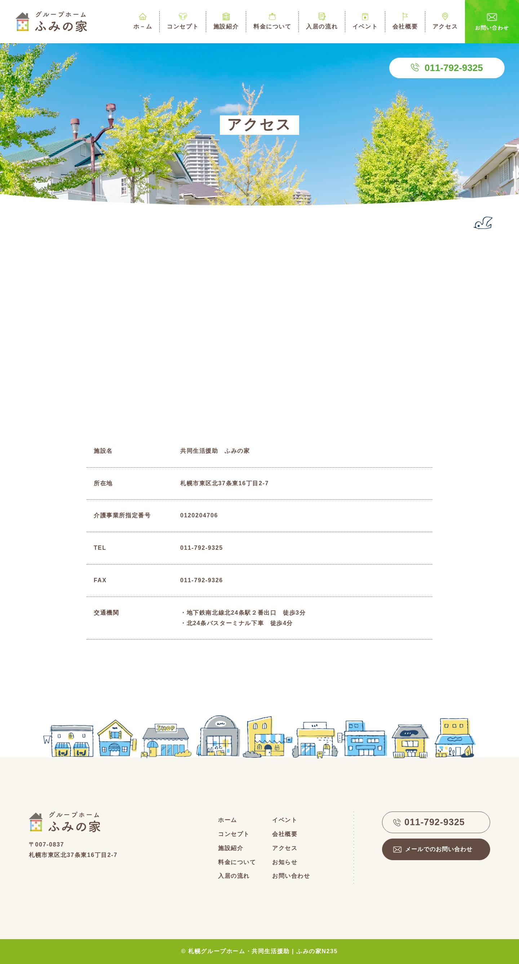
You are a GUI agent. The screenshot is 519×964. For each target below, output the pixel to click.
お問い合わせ (291, 876)
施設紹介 (226, 20)
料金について (272, 20)
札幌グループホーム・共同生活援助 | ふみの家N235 (263, 951)
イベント (365, 20)
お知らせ (284, 862)
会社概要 (405, 20)
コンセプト (183, 20)
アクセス (445, 20)
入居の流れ (322, 20)
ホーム (227, 820)
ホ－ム (142, 20)
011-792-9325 (454, 67)
